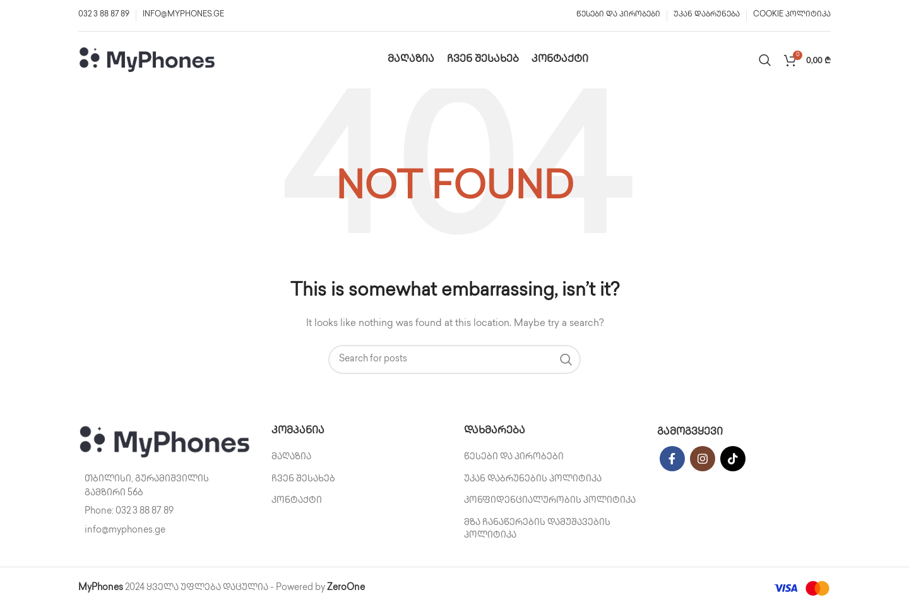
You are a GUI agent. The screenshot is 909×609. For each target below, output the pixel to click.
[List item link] (165, 512)
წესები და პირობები (514, 457)
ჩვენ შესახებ (303, 479)
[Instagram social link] (702, 458)
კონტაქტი (296, 500)
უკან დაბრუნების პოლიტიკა (533, 479)
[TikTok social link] (733, 458)
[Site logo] (147, 59)
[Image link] (165, 442)
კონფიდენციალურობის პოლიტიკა (550, 500)
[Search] (765, 60)
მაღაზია (291, 457)
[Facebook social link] (672, 458)
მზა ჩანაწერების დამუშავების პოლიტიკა (537, 529)
